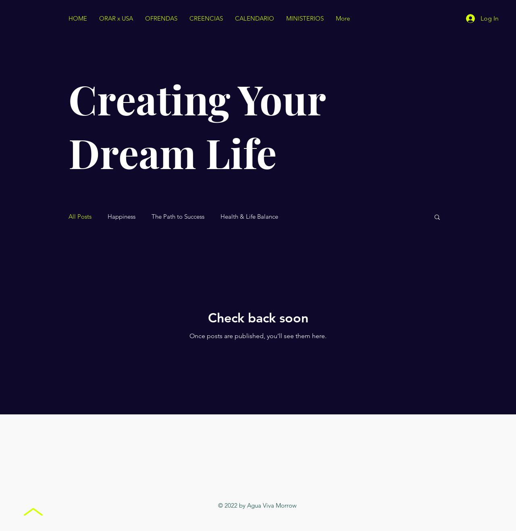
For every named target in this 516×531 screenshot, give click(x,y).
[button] (437, 217)
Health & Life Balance (249, 216)
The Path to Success (178, 216)
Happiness (121, 216)
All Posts (80, 216)
